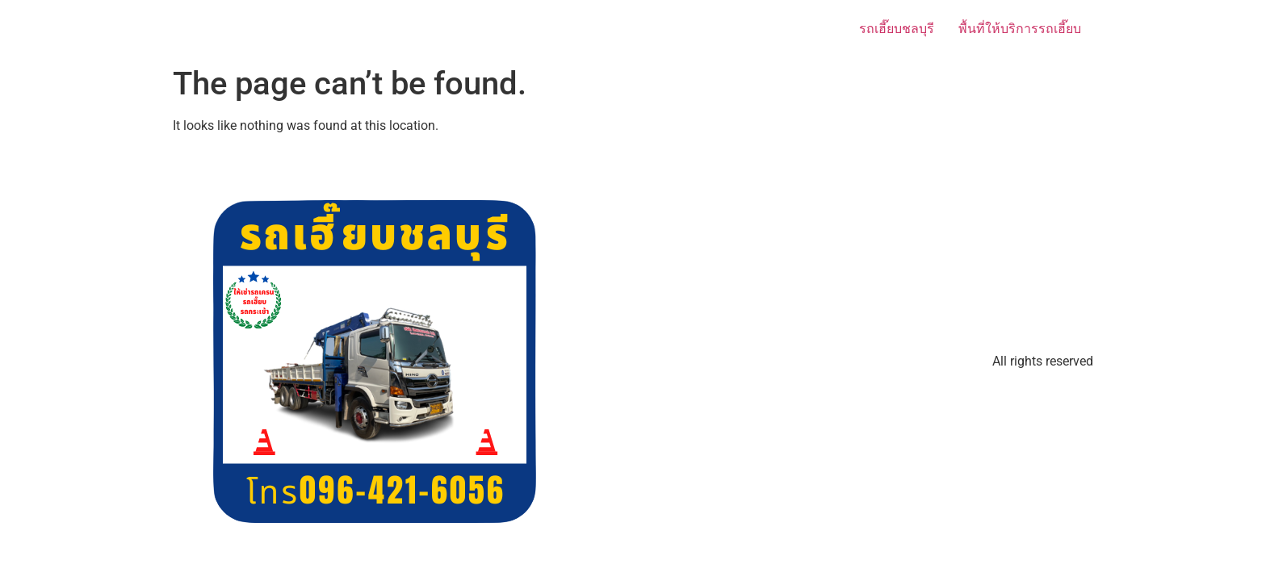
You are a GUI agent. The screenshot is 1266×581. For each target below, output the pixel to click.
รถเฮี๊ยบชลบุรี (896, 28)
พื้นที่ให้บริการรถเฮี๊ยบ (1019, 28)
